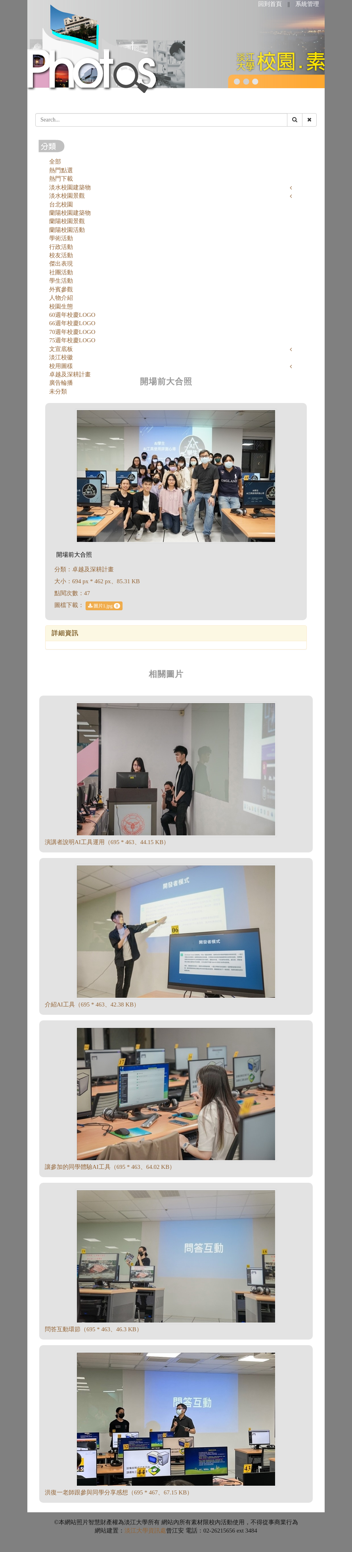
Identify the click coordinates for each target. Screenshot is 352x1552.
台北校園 (61, 204)
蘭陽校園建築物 (70, 213)
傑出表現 (61, 263)
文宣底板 (61, 349)
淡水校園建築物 (70, 187)
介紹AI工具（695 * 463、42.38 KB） (92, 1004)
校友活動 (61, 255)
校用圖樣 (61, 366)
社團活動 (61, 272)
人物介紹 (61, 298)
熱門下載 (61, 178)
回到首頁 (270, 4)
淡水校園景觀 (67, 196)
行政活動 (61, 247)
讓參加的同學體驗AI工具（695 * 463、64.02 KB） (110, 1167)
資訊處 (157, 1530)
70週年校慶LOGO (72, 332)
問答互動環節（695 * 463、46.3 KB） (93, 1329)
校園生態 (61, 306)
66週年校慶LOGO (72, 323)
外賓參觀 (61, 289)
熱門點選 (61, 170)
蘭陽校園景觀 (67, 221)
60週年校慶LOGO (72, 315)
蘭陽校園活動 (67, 230)
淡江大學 (136, 1530)
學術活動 (61, 238)
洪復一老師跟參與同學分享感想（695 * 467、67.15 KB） (119, 1492)
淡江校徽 (61, 357)
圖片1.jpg (104, 606)
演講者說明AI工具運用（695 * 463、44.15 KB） (107, 842)
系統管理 (307, 4)
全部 (55, 161)
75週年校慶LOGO (72, 340)
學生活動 (61, 281)
